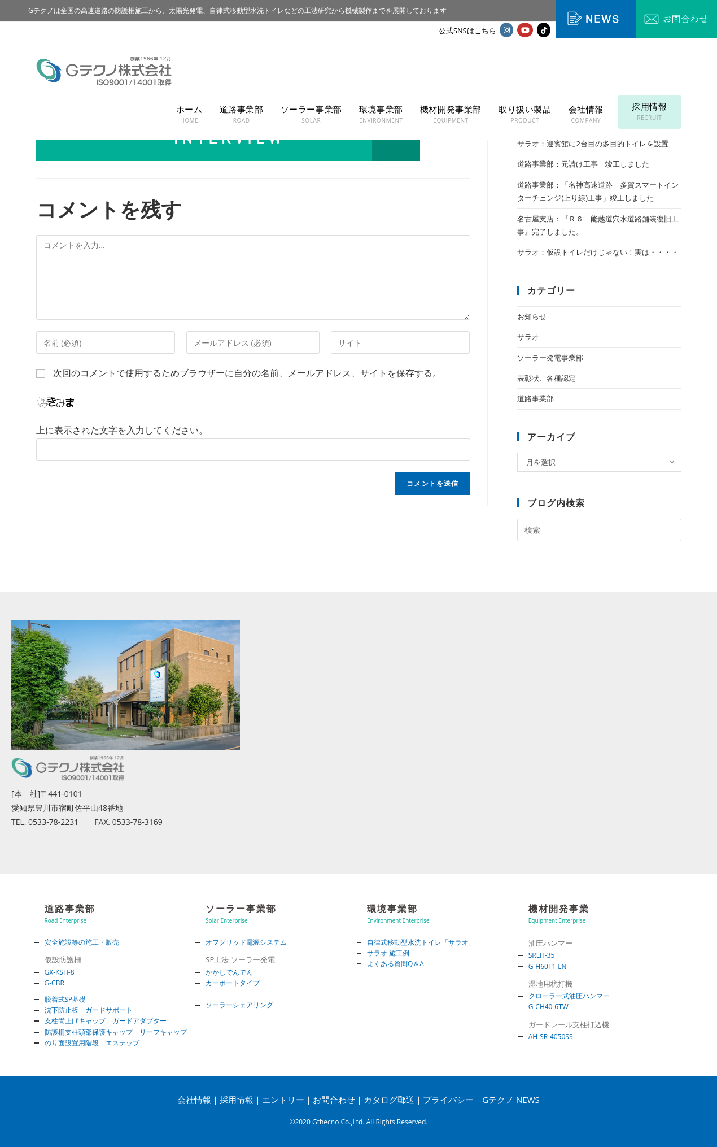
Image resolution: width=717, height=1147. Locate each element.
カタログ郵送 (389, 1099)
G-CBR (54, 983)
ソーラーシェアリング (239, 1005)
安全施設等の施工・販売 (82, 942)
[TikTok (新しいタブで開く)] (543, 30)
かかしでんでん (229, 972)
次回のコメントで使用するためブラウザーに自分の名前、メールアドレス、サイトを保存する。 (247, 373)
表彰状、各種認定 (546, 378)
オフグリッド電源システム (246, 942)
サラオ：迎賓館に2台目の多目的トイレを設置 (592, 143)
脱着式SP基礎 (65, 999)
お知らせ (532, 316)
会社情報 (194, 1099)
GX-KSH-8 (60, 972)
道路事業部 (535, 398)
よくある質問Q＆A (395, 963)
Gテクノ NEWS (511, 1099)
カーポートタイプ (233, 983)
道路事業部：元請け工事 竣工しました (583, 164)
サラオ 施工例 (388, 953)
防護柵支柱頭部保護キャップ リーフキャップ (116, 1032)
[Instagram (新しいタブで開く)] (506, 30)
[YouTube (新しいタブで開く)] (525, 30)
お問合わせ (334, 1099)
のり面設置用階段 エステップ (92, 1043)
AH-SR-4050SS (550, 1036)
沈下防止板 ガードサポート (89, 1010)
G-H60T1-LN (547, 966)
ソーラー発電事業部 (550, 358)
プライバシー (448, 1099)
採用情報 (236, 1099)
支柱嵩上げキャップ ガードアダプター (106, 1021)
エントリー (283, 1099)
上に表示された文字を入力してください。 (122, 430)
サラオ (528, 337)
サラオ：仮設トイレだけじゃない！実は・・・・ (598, 252)
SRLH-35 (541, 955)
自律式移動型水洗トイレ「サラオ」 (421, 942)
